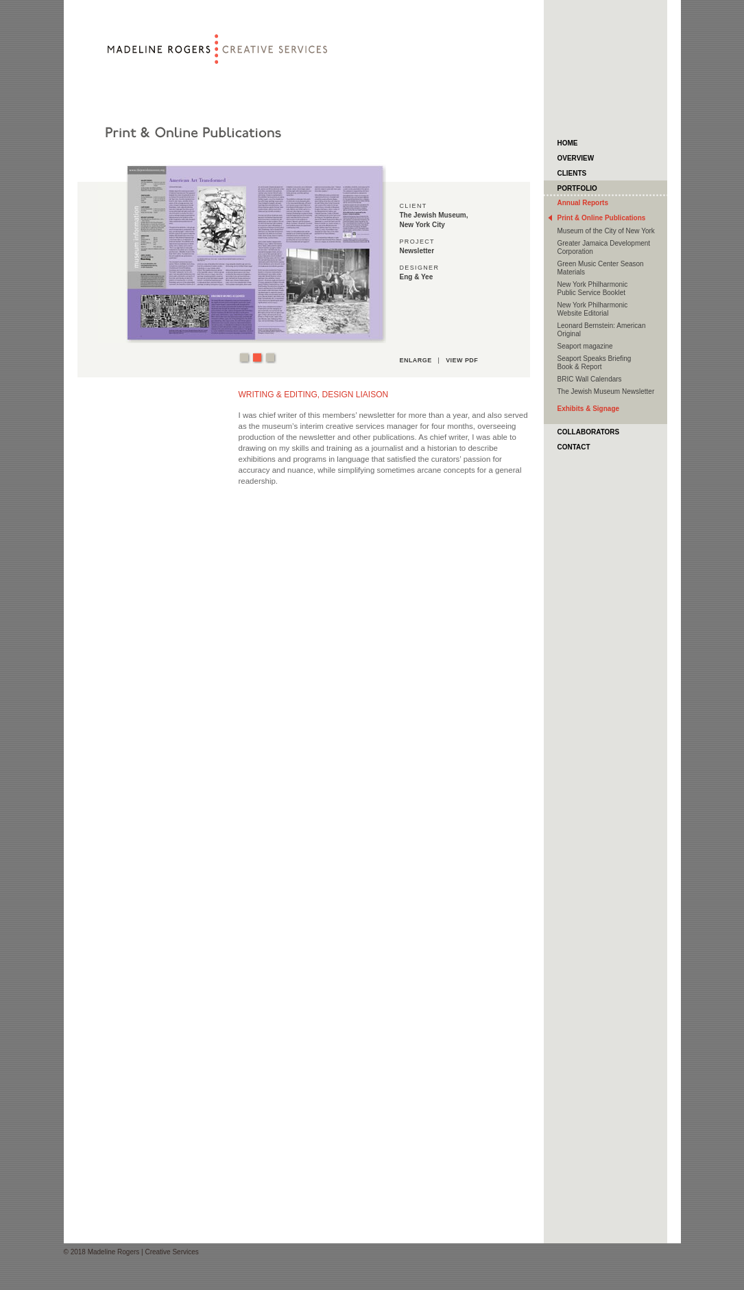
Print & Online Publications (601, 218)
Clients (572, 173)
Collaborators (588, 432)
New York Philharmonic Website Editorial (592, 309)
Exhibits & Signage (588, 408)
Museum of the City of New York (606, 231)
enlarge (416, 360)
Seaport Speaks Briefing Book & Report (594, 363)
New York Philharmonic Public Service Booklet (592, 288)
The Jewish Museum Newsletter (606, 391)
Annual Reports (582, 203)
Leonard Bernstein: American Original (601, 330)
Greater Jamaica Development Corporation (604, 247)
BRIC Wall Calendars (589, 379)
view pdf (462, 360)
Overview (576, 158)
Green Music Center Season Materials (600, 268)
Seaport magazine (585, 346)
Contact (573, 447)
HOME (567, 143)
